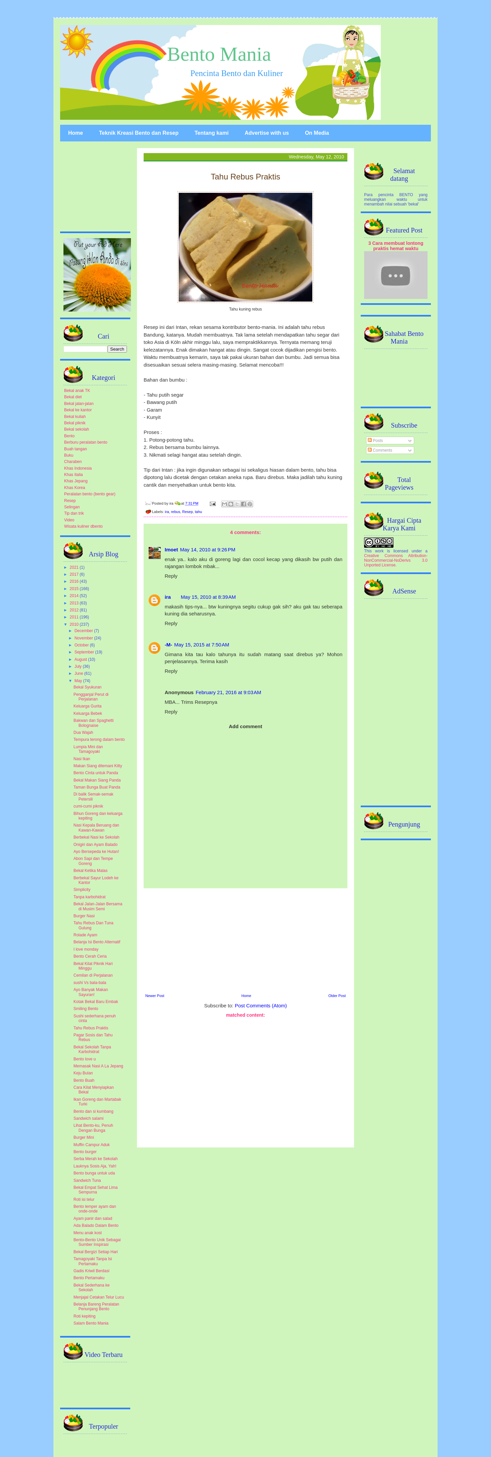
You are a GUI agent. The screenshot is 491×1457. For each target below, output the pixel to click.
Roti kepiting (84, 1316)
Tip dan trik (74, 513)
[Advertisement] (245, 940)
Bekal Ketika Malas (90, 870)
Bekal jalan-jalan (79, 403)
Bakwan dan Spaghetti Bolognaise (93, 722)
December (84, 630)
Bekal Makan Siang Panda (97, 780)
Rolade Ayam (85, 935)
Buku (68, 455)
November (84, 638)
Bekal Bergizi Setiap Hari (95, 1252)
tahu (198, 512)
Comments (380, 450)
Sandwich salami (88, 1118)
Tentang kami (211, 133)
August (81, 659)
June (79, 673)
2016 (75, 581)
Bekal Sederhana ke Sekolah (91, 1287)
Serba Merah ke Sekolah (95, 1158)
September (84, 652)
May (78, 680)
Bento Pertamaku (89, 1278)
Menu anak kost (87, 1233)
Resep (187, 512)
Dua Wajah (83, 732)
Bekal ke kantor (78, 410)
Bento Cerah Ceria (90, 956)
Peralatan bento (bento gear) (89, 494)
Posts (375, 440)
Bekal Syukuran (87, 687)
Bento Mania (219, 54)
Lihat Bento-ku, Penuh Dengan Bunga (93, 1127)
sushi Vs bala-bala (89, 982)
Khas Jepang (76, 481)
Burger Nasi (84, 916)
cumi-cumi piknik (88, 806)
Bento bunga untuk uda (94, 1173)
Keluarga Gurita (87, 706)
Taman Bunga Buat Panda (96, 787)
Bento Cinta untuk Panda (95, 773)
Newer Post (154, 996)
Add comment (245, 726)
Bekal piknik (75, 423)
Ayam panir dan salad (92, 1218)
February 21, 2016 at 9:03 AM (228, 692)
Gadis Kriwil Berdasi (91, 1271)
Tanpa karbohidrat (89, 897)
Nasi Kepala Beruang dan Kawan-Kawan (96, 827)
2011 (75, 617)
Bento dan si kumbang (93, 1111)
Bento (69, 436)
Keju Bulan (83, 1073)
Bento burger (85, 1151)
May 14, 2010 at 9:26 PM (207, 549)
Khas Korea (74, 487)
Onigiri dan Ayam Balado (95, 844)
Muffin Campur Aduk (91, 1144)
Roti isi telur (84, 1199)
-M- (168, 644)
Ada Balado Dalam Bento (96, 1225)
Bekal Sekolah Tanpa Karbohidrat (92, 1049)
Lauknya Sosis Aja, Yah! (94, 1166)
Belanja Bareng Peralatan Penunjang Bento (96, 1306)
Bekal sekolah (76, 429)
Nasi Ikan (81, 759)
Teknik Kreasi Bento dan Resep (138, 133)
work (379, 551)
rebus (175, 512)
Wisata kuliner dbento (83, 526)
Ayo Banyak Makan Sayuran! (90, 992)
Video (69, 520)
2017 (75, 574)
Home (75, 133)
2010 (75, 624)
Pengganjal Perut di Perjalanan (91, 696)
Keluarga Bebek (87, 713)
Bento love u (84, 1059)
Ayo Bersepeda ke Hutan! (96, 851)
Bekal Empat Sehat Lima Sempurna (95, 1189)
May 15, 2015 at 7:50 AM (201, 644)
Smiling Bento (85, 1008)
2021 (75, 567)
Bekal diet (73, 397)
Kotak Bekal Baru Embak (95, 1001)
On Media (317, 133)
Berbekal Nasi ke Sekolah (96, 837)
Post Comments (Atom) (261, 1005)
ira (167, 512)
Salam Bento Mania (91, 1323)
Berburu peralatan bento (85, 442)
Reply (171, 576)
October (82, 645)
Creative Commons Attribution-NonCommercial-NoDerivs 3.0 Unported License (396, 560)
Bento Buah (84, 1080)
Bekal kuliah (75, 416)
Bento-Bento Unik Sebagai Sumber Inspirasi (97, 1242)
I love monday (86, 949)
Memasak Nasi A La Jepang (98, 1066)
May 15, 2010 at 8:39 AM (208, 597)
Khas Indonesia (78, 468)
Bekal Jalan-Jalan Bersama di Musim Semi (97, 906)
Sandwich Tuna (87, 1180)
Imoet (171, 549)
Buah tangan (75, 449)
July (78, 666)
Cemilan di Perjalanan (93, 975)
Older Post (337, 996)
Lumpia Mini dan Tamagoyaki (88, 749)
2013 (75, 603)
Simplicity (82, 889)
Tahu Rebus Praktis (90, 1028)
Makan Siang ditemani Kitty (97, 766)
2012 (75, 610)
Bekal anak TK (77, 390)
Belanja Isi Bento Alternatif (96, 942)
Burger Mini (83, 1137)
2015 (75, 588)
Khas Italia (73, 474)
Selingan (72, 507)
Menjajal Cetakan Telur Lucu (98, 1297)
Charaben (73, 461)
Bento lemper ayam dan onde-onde (94, 1208)
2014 (75, 595)
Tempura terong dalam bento (99, 739)
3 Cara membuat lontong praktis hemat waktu (396, 245)
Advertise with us (266, 133)
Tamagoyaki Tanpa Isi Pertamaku (92, 1261)
